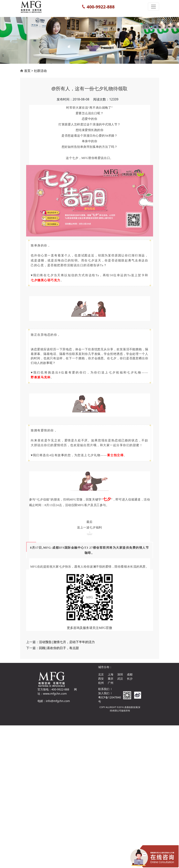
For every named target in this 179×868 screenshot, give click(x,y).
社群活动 (40, 75)
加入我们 (103, 693)
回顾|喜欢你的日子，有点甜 (59, 653)
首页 (27, 75)
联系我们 (103, 689)
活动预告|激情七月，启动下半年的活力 (67, 647)
